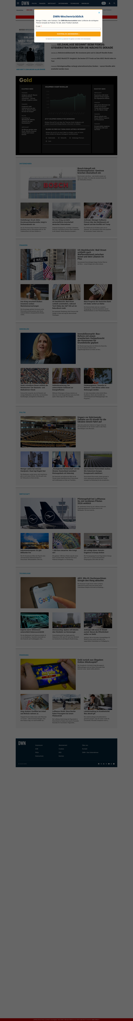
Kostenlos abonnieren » (68, 34)
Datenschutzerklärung (57, 39)
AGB (69, 39)
